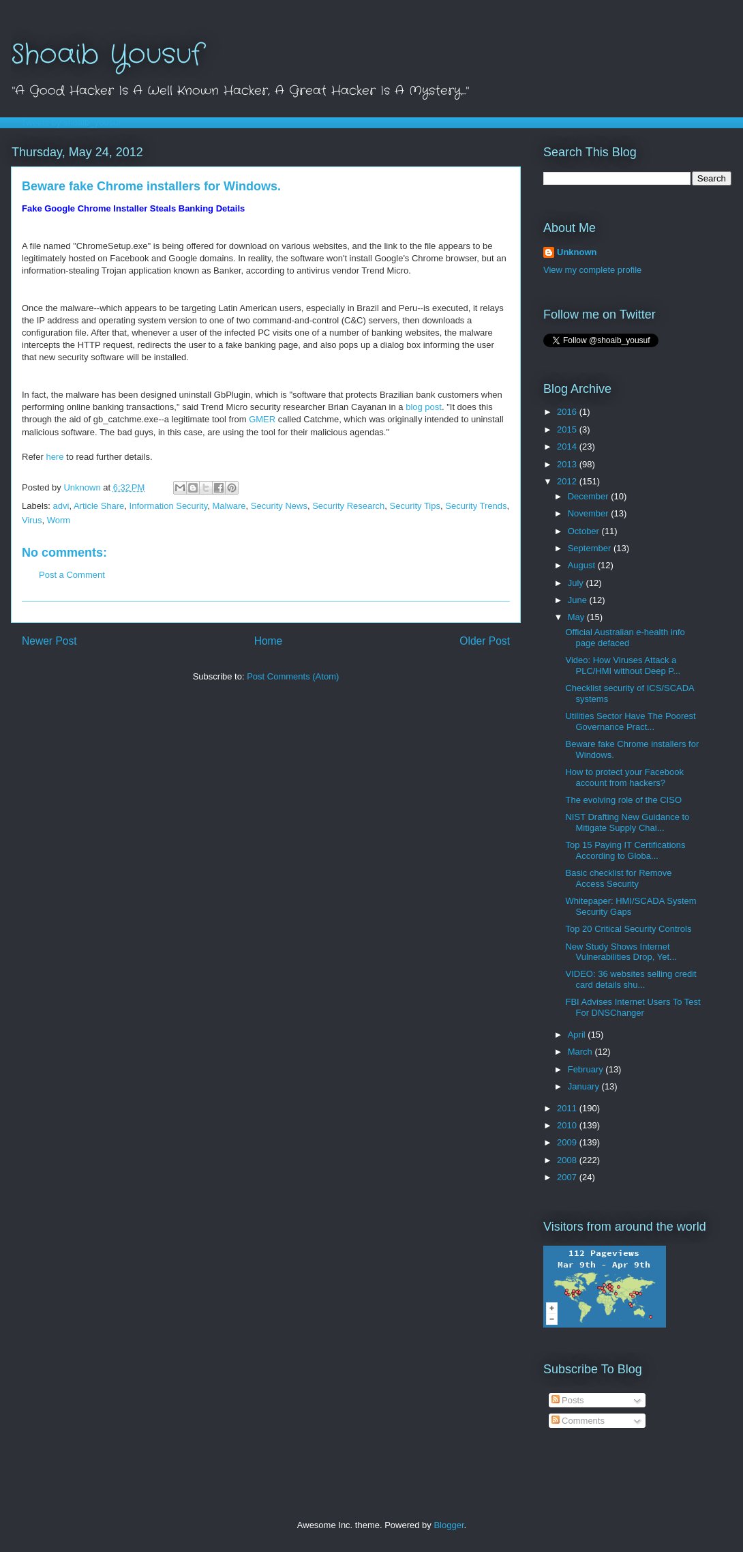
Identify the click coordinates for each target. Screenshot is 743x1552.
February (587, 1069)
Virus (32, 520)
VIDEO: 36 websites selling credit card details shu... (630, 979)
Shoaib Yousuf (106, 54)
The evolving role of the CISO (623, 800)
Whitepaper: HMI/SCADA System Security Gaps (630, 906)
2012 (568, 481)
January (585, 1086)
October (585, 531)
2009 (568, 1142)
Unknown (577, 252)
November (589, 513)
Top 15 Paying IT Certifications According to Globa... (625, 850)
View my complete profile (592, 270)
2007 (568, 1177)
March (581, 1051)
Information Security (169, 506)
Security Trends (475, 506)
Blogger (449, 1525)
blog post (424, 407)
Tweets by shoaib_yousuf (71, 122)
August (583, 565)
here (54, 457)
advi (61, 506)
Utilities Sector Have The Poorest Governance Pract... (630, 721)
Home (268, 641)
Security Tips (415, 506)
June (579, 600)
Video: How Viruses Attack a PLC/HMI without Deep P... (622, 665)
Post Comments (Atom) (293, 676)
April (578, 1034)
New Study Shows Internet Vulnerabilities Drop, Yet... (620, 952)
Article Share (99, 506)
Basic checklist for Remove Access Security (618, 878)
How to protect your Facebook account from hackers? (624, 777)
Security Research (348, 506)
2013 (568, 464)
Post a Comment (72, 575)
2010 (568, 1125)
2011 (568, 1108)
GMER (262, 419)
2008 (568, 1160)
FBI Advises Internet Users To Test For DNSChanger (632, 1007)
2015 (568, 429)
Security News (279, 506)
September (590, 548)
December (589, 496)
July (577, 583)
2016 (568, 412)
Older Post (484, 641)
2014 (568, 446)
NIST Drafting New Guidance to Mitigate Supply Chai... (627, 822)
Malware (228, 506)
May (577, 617)
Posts (567, 1400)
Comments (578, 1421)
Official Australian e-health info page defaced (624, 637)
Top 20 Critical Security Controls (628, 929)
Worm (58, 520)
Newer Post (49, 641)
